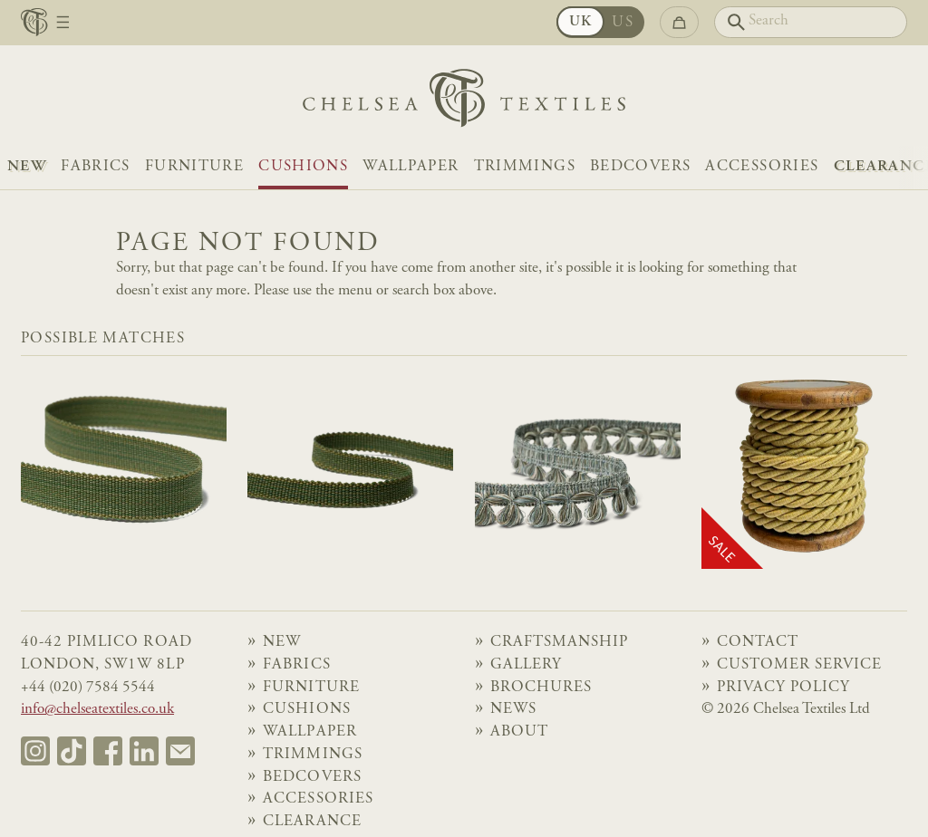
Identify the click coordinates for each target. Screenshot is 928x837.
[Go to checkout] (679, 22)
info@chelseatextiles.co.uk (97, 709)
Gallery (526, 665)
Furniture (194, 167)
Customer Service (800, 665)
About (519, 732)
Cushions (303, 167)
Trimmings (524, 167)
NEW (26, 167)
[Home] (464, 103)
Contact (757, 642)
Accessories (761, 167)
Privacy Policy (783, 688)
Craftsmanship (559, 642)
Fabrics (95, 167)
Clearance (312, 822)
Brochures (541, 688)
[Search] (810, 22)
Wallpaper (410, 167)
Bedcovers (640, 167)
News (513, 709)
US (622, 23)
